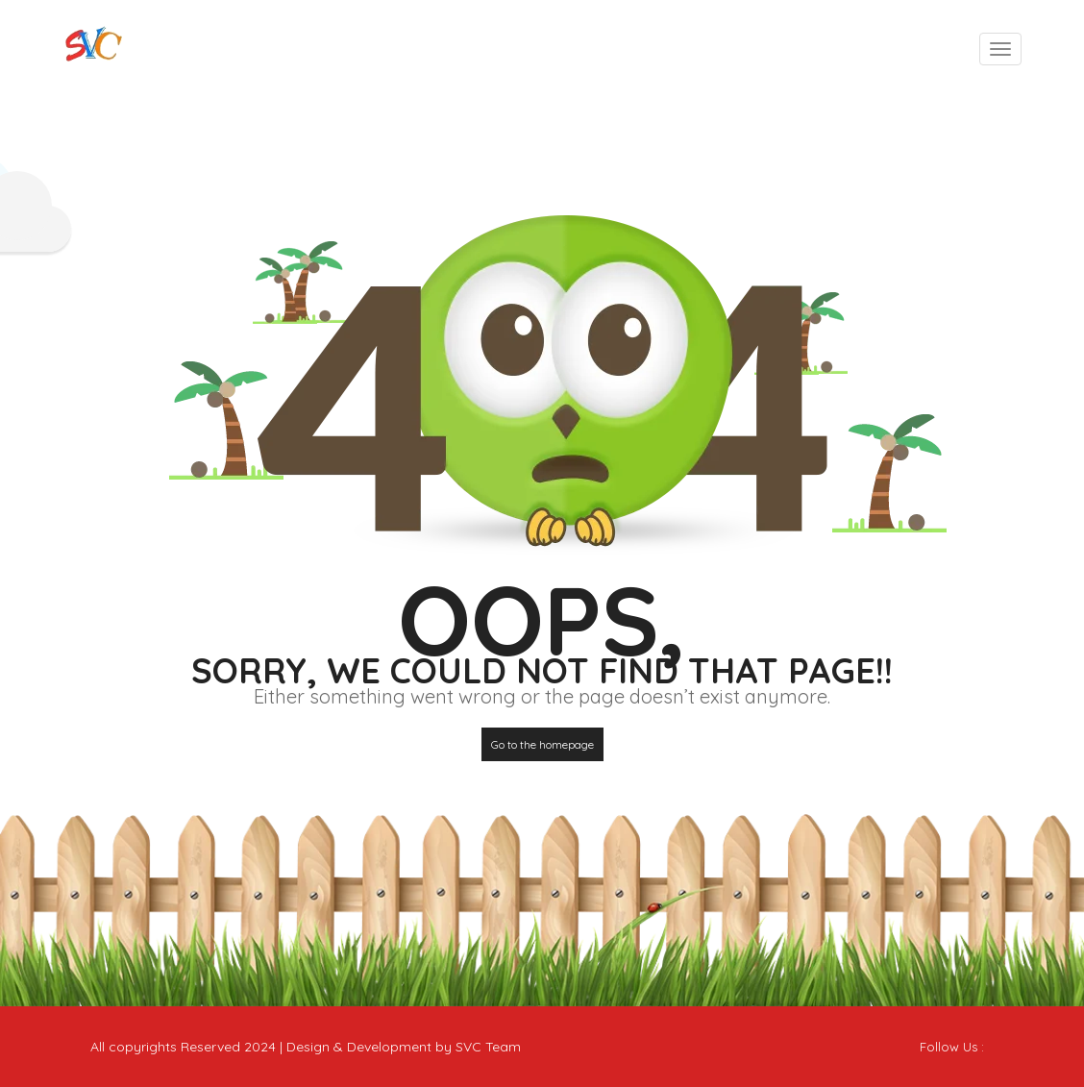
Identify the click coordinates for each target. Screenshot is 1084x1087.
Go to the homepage (542, 744)
